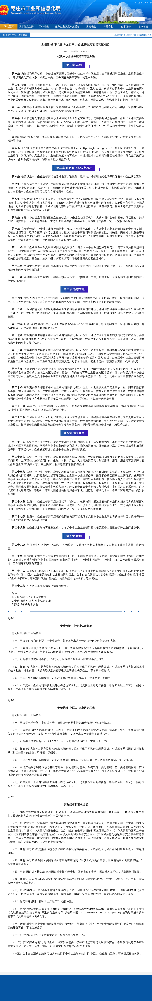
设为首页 (148, 3)
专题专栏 (108, 26)
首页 (129, 35)
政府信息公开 (26, 26)
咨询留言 (143, 26)
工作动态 (44, 26)
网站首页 (9, 26)
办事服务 (126, 26)
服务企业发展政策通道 (67, 26)
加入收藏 (138, 3)
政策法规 (91, 26)
